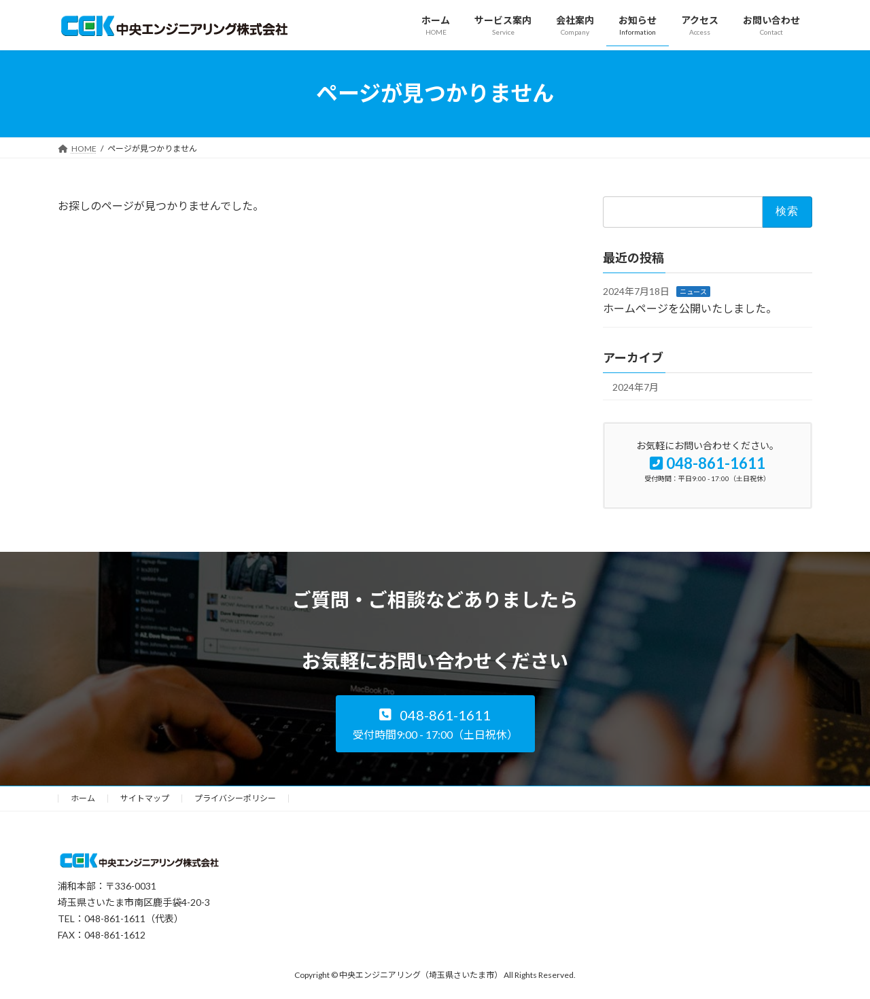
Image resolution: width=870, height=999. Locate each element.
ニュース (693, 291)
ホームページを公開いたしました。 (690, 308)
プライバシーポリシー (235, 798)
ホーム (83, 798)
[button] (435, 723)
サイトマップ (144, 798)
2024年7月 (635, 386)
